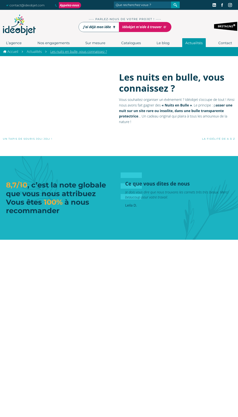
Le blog (163, 43)
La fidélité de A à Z (219, 138)
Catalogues (131, 43)
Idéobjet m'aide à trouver (144, 27)
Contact (225, 43)
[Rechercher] (175, 5)
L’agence (14, 43)
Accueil (12, 51)
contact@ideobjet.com (25, 5)
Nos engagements (53, 43)
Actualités (194, 43)
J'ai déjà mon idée (99, 27)
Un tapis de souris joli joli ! (26, 138)
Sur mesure (95, 43)
